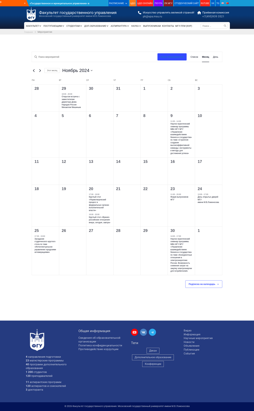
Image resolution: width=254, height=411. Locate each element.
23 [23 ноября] (172, 189)
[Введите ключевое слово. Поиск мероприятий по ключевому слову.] (94, 57)
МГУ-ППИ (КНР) (183, 26)
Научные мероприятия (198, 338)
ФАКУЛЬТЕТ (32, 26)
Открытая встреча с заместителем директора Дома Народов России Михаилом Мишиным (71, 101)
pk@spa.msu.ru (152, 16)
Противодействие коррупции (98, 349)
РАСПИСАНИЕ (116, 3)
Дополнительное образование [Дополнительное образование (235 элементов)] (153, 357)
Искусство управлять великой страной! (168, 12)
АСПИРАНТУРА (119, 26)
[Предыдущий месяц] (34, 70)
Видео (188, 330)
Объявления (191, 345)
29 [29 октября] (64, 88)
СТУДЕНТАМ (73, 26)
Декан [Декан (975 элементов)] (153, 350)
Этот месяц (52, 70)
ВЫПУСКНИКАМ (152, 26)
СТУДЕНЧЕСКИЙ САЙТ (187, 3)
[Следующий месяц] (40, 70)
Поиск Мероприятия (172, 57)
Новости (189, 342)
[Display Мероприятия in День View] (215, 57)
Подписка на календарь (202, 284)
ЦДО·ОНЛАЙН (145, 3)
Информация (192, 334)
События (189, 353)
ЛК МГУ (168, 3)
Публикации (191, 349)
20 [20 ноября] (91, 189)
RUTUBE (205, 3)
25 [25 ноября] (37, 230)
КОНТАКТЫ (168, 26)
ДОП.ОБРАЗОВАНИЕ (95, 26)
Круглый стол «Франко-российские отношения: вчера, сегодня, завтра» (99, 220)
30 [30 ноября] (172, 230)
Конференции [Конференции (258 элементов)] (153, 363)
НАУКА (135, 26)
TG (217, 3)
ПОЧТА (158, 3)
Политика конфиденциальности (100, 345)
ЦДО (132, 3)
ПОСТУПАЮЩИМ (52, 26)
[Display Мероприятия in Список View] (194, 57)
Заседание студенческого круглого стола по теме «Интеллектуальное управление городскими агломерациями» (45, 245)
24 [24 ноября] (200, 189)
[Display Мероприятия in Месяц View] (205, 57)
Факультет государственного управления (78, 12)
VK (212, 3)
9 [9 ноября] (171, 115)
